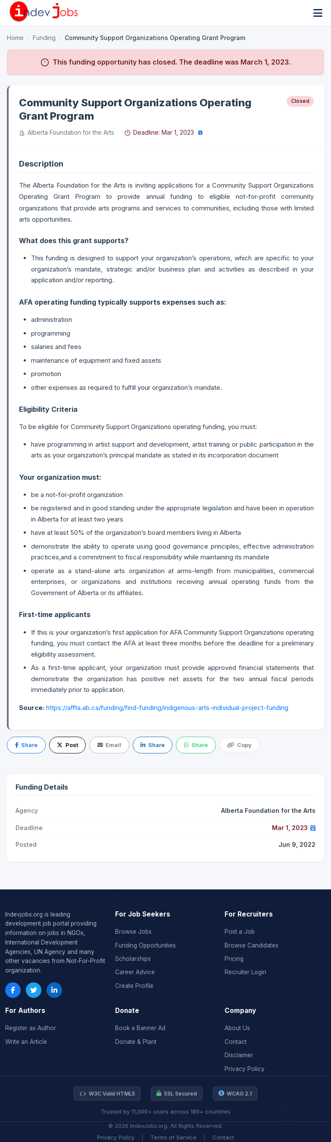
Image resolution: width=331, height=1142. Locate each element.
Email (109, 744)
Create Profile (134, 985)
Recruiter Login (245, 972)
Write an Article (26, 1041)
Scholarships (133, 958)
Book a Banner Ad (140, 1028)
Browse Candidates (251, 945)
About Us (237, 1028)
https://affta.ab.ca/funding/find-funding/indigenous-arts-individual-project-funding (167, 708)
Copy (239, 744)
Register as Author (30, 1028)
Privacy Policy (245, 1068)
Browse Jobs (133, 931)
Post (67, 744)
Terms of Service (173, 1137)
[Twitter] (33, 990)
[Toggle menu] (318, 13)
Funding (44, 37)
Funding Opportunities (145, 945)
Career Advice (135, 972)
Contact (236, 1041)
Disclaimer (239, 1055)
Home (15, 37)
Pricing (234, 958)
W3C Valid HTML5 (107, 1093)
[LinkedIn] (54, 990)
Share (26, 744)
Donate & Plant (135, 1041)
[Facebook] (13, 990)
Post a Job (240, 931)
